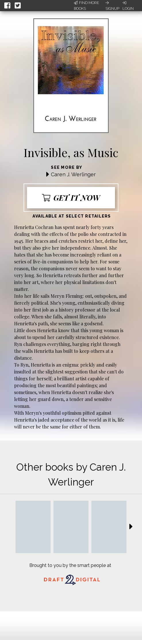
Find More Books (86, 6)
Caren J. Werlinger (73, 174)
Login (128, 6)
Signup (112, 6)
